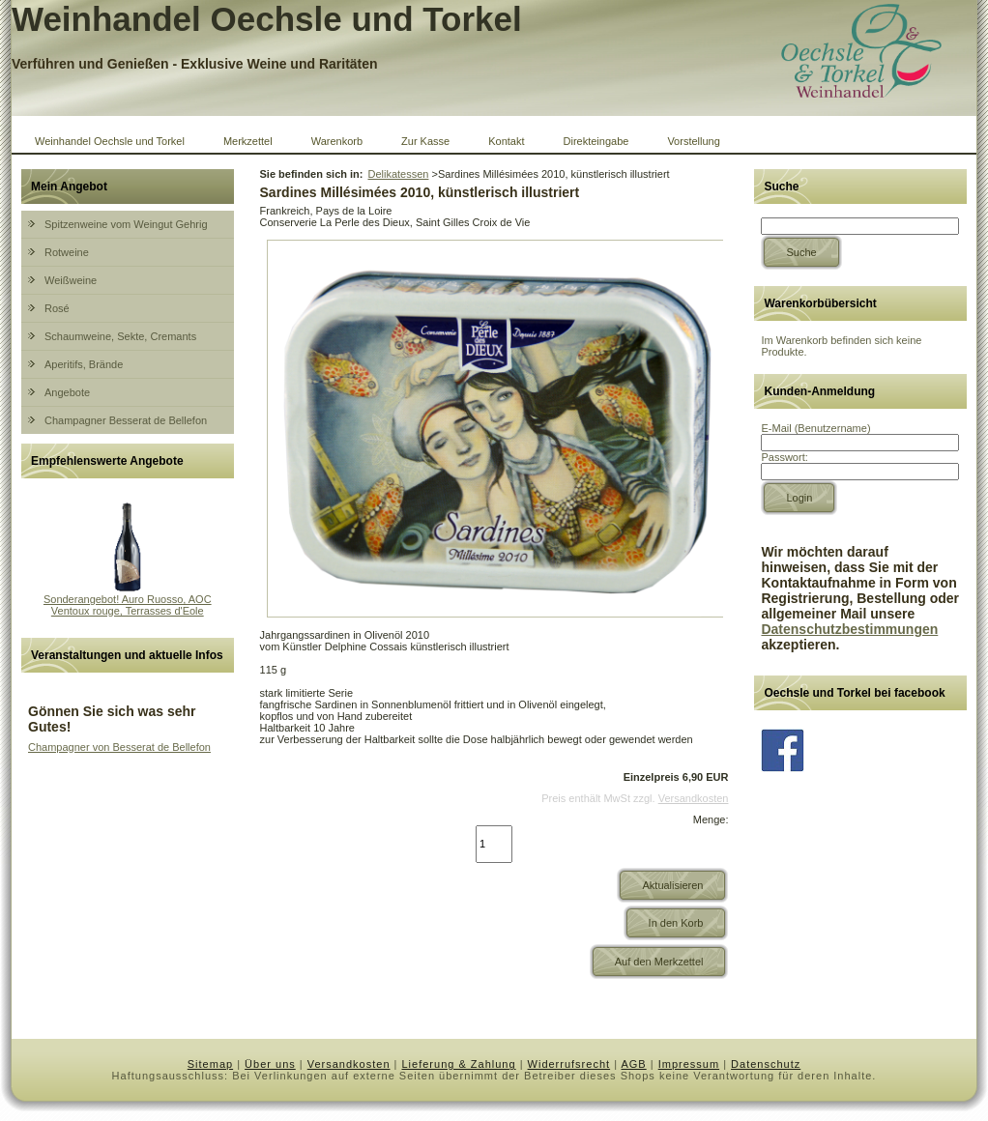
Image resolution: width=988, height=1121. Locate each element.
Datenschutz (765, 1064)
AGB (633, 1064)
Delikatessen (397, 174)
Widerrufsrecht (569, 1064)
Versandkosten (693, 798)
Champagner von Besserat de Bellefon (119, 747)
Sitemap (210, 1064)
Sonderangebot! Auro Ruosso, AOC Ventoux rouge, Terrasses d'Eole (128, 605)
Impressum (688, 1064)
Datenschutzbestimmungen (849, 629)
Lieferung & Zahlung (459, 1064)
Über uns (270, 1064)
